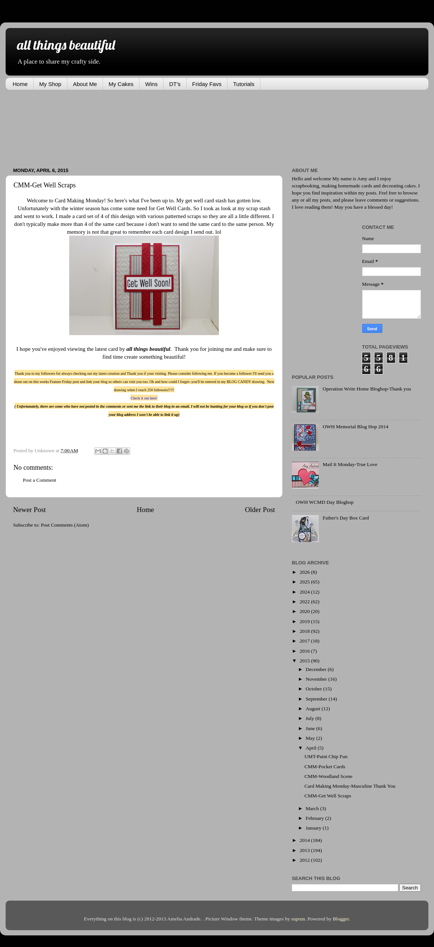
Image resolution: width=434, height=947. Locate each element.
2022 (305, 601)
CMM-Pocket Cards (325, 766)
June (311, 728)
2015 (305, 660)
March (313, 808)
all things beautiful (66, 44)
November (317, 679)
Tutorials (243, 84)
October (314, 689)
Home (20, 84)
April (312, 748)
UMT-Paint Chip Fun (326, 756)
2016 (305, 651)
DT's (174, 84)
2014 (305, 840)
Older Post (260, 510)
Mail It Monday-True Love (350, 464)
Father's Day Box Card (346, 518)
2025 (305, 582)
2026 (305, 572)
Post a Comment (39, 480)
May (311, 738)
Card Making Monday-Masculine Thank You (350, 786)
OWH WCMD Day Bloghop (325, 502)
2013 (305, 850)
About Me (85, 84)
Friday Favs (206, 84)
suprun (298, 919)
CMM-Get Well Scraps (328, 796)
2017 (305, 641)
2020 (305, 611)
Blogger (341, 919)
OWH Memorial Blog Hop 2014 (355, 426)
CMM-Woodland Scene (328, 776)
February (315, 818)
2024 (305, 592)
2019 (305, 621)
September (317, 699)
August (313, 708)
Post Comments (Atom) (65, 525)
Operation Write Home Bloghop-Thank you (367, 389)
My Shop (50, 84)
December (317, 669)
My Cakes (121, 84)
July (310, 718)
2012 (305, 860)
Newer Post (29, 510)
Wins (151, 84)
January (314, 828)
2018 (305, 631)
